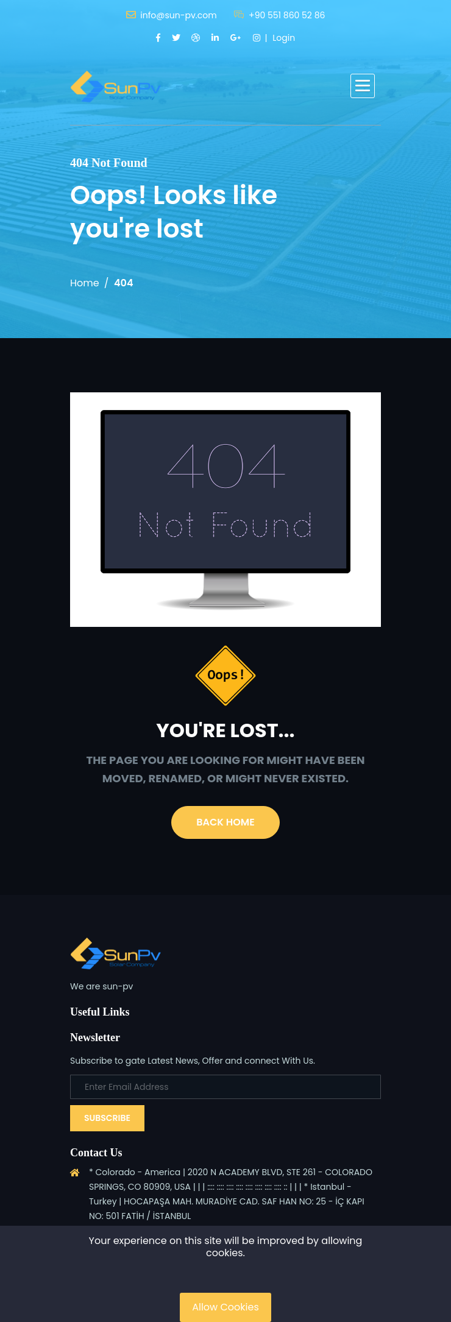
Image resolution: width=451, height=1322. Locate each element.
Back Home (225, 822)
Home (84, 283)
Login (283, 38)
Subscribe (107, 1118)
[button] (362, 86)
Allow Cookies (225, 1307)
